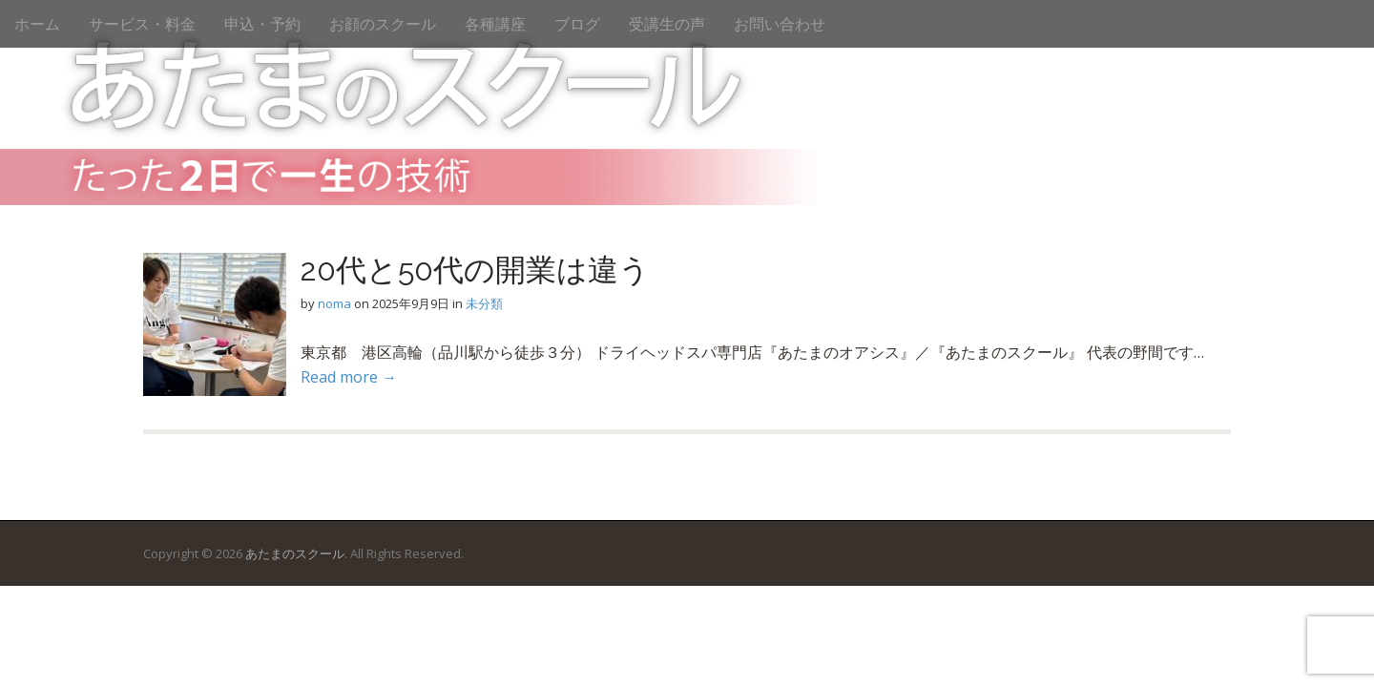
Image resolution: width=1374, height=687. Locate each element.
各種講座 (495, 23)
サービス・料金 (142, 23)
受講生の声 (667, 23)
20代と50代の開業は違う (475, 269)
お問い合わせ (779, 23)
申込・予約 (262, 23)
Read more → (349, 376)
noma (334, 303)
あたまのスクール (294, 553)
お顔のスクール (382, 23)
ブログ (577, 23)
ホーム (37, 23)
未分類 (484, 303)
